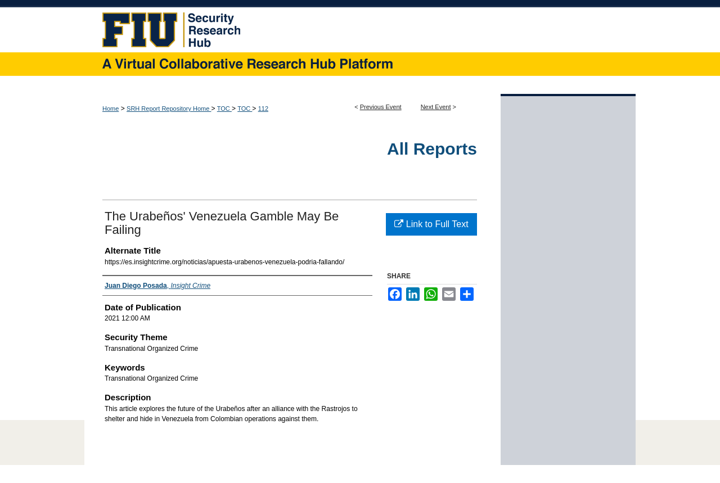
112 (263, 108)
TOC (224, 108)
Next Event (436, 106)
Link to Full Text (431, 224)
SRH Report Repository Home (169, 108)
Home (110, 108)
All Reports (432, 148)
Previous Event (381, 106)
